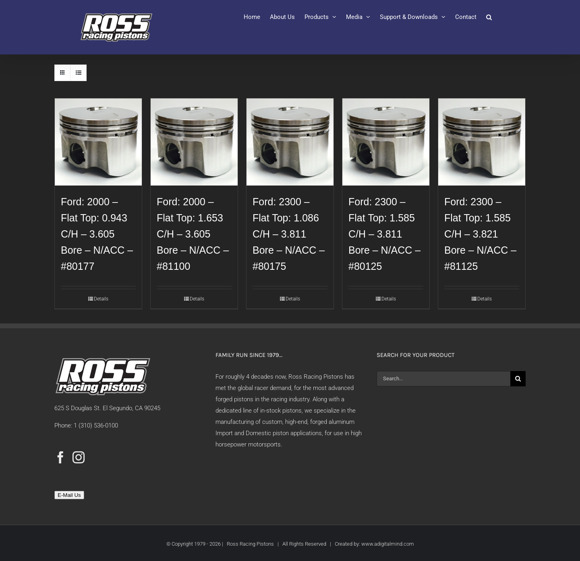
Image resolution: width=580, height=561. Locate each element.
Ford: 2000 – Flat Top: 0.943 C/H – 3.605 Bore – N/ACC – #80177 (97, 234)
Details (101, 299)
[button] (489, 17)
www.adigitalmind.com (387, 544)
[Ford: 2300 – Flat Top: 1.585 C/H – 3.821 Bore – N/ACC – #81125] (481, 142)
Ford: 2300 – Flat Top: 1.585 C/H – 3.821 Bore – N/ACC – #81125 (480, 234)
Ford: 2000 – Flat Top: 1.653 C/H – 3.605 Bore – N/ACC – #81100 (193, 234)
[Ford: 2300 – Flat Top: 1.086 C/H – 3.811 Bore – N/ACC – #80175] (290, 142)
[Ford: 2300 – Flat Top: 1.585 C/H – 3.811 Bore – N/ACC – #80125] (385, 142)
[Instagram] (78, 457)
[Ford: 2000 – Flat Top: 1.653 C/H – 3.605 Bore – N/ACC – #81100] (194, 142)
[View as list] (78, 73)
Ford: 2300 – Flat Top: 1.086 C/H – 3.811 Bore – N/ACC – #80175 (289, 234)
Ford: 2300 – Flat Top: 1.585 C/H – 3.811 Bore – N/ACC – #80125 (384, 234)
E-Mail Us (69, 495)
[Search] (518, 378)
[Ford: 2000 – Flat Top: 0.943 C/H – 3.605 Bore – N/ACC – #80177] (98, 142)
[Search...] (443, 378)
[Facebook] (60, 457)
